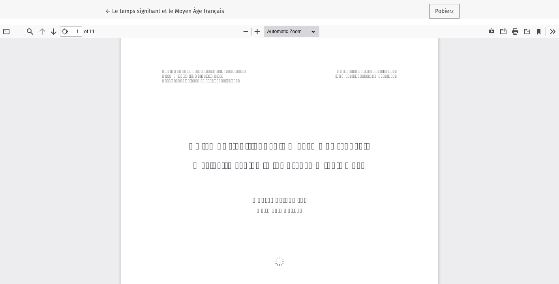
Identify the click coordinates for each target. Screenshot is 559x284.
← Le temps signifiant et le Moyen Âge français (164, 11)
